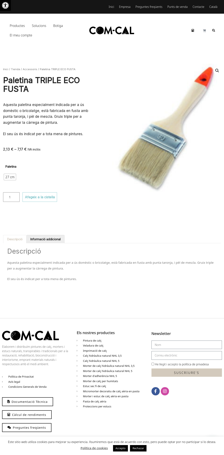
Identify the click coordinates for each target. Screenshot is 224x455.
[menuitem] (214, 7)
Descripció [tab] (15, 239)
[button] (5, 5)
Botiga (58, 25)
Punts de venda (177, 7)
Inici (111, 7)
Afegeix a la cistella (40, 197)
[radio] (10, 177)
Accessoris (30, 69)
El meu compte (22, 35)
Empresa (125, 7)
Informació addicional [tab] (45, 239)
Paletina (10, 167)
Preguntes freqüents (149, 7)
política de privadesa (195, 364)
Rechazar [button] (138, 448)
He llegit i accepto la (182, 364)
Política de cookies (94, 448)
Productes (18, 25)
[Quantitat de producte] (11, 197)
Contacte (198, 7)
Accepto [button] (121, 448)
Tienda (15, 69)
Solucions (40, 25)
